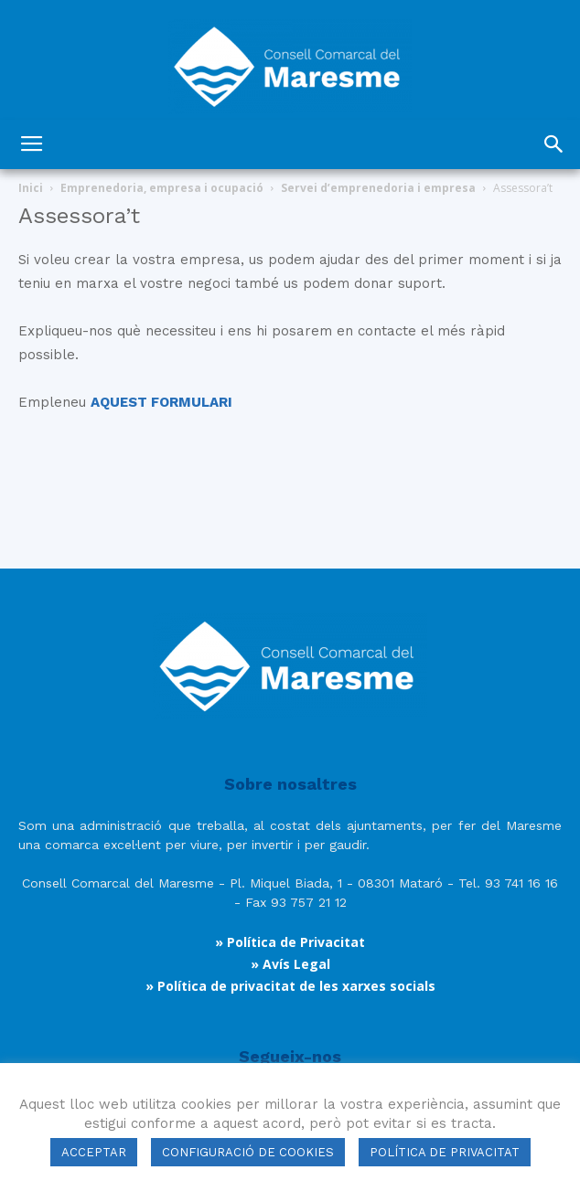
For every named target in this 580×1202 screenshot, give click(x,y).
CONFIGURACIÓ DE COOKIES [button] (248, 1152)
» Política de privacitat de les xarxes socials (290, 986)
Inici (30, 188)
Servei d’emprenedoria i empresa (378, 188)
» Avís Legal (290, 964)
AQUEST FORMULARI (161, 402)
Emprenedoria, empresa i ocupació (161, 188)
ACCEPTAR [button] (93, 1152)
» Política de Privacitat (290, 942)
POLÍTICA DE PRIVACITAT (445, 1152)
